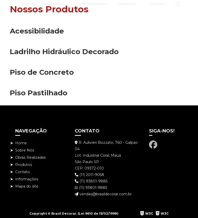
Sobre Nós (54, 4)
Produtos (126, 4)
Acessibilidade (37, 31)
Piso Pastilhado (38, 92)
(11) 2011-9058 (89, 174)
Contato (157, 4)
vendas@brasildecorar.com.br (103, 194)
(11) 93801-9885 (91, 181)
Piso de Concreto (42, 72)
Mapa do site (26, 186)
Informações (26, 179)
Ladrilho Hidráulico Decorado (64, 51)
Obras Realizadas (91, 4)
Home (28, 4)
